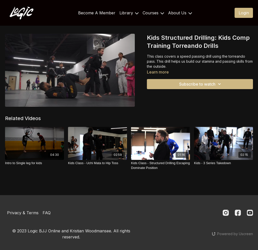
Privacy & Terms (23, 212)
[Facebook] (238, 213)
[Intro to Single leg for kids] (34, 163)
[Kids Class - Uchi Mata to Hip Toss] (97, 163)
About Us (180, 12)
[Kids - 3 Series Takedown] (223, 163)
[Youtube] (250, 213)
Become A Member (96, 12)
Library (129, 12)
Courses (153, 12)
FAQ (47, 212)
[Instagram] (226, 213)
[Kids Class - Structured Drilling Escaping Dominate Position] (160, 165)
